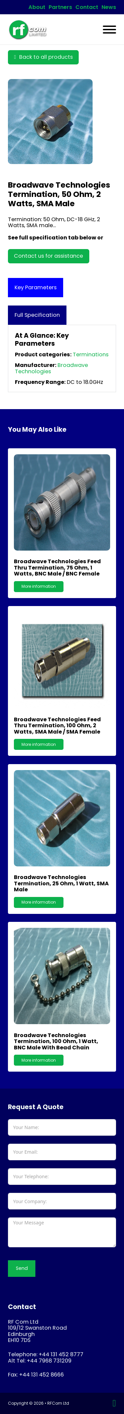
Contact (86, 7)
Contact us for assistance (48, 256)
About (36, 7)
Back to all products (43, 57)
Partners (60, 7)
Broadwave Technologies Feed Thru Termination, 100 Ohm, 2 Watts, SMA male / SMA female (57, 726)
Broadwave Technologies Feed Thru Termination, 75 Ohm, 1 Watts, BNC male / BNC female (57, 567)
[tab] (35, 288)
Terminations (90, 354)
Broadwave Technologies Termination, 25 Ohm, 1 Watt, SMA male (61, 883)
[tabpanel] (62, 358)
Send (22, 1268)
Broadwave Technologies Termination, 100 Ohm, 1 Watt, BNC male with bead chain (56, 1041)
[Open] (109, 30)
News (109, 7)
